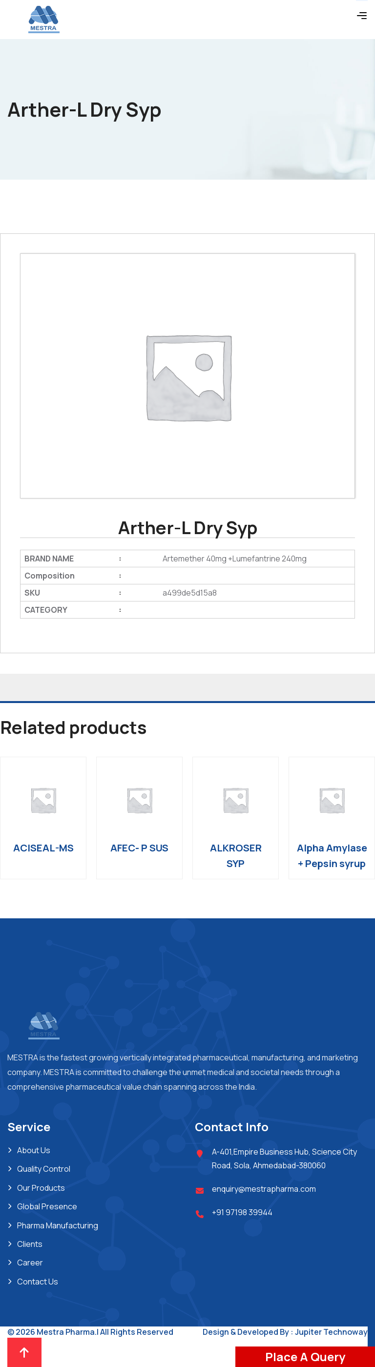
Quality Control (43, 1168)
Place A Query (305, 1356)
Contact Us (37, 1281)
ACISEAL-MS (43, 847)
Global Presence (47, 1206)
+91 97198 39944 (242, 1212)
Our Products (41, 1187)
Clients (29, 1244)
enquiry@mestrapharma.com (264, 1188)
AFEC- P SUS (139, 847)
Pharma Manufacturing (57, 1225)
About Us (33, 1150)
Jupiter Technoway (331, 1331)
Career (30, 1262)
